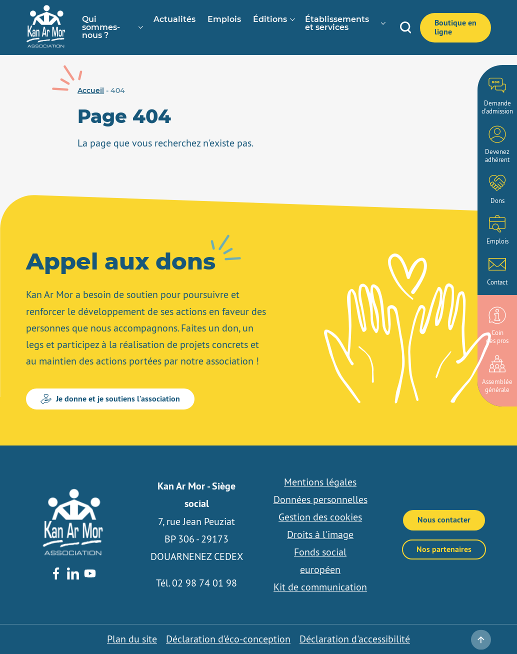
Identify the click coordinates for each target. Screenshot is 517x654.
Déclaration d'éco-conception (228, 639)
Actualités (175, 20)
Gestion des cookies (320, 517)
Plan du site (132, 639)
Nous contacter (444, 519)
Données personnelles (321, 500)
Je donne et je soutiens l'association (110, 399)
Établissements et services (337, 24)
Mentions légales (320, 482)
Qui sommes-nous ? (101, 28)
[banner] (46, 45)
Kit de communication (320, 587)
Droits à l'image (320, 534)
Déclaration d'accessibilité (355, 639)
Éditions (270, 20)
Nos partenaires (444, 549)
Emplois (224, 20)
